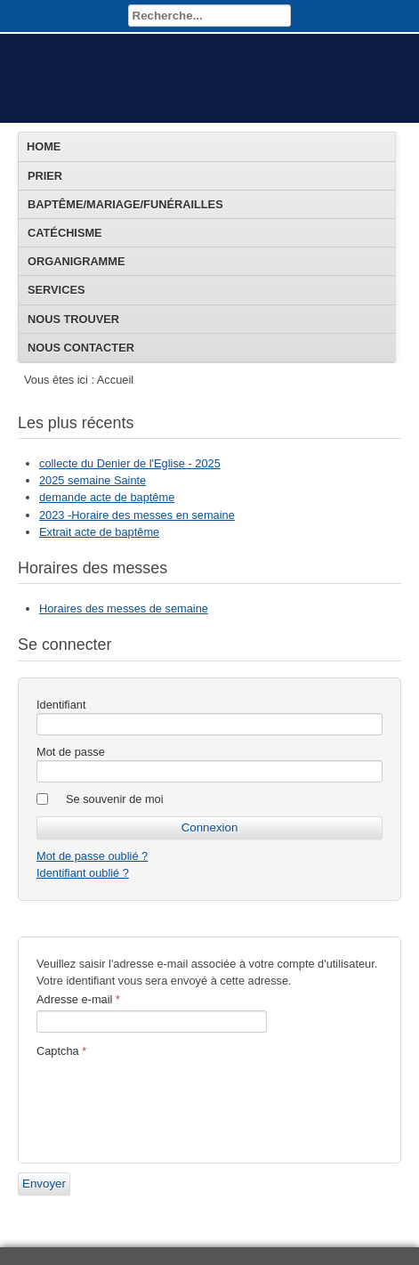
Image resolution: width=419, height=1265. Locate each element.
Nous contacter (81, 347)
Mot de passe (70, 751)
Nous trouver (73, 319)
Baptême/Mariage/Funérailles (125, 204)
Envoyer (44, 1183)
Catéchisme (65, 232)
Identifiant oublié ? (82, 873)
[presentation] (171, 1101)
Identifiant (61, 704)
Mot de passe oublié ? (92, 856)
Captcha (61, 1051)
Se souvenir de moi (115, 799)
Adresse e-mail (78, 999)
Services (56, 289)
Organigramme (76, 261)
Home (43, 146)
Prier (45, 175)
